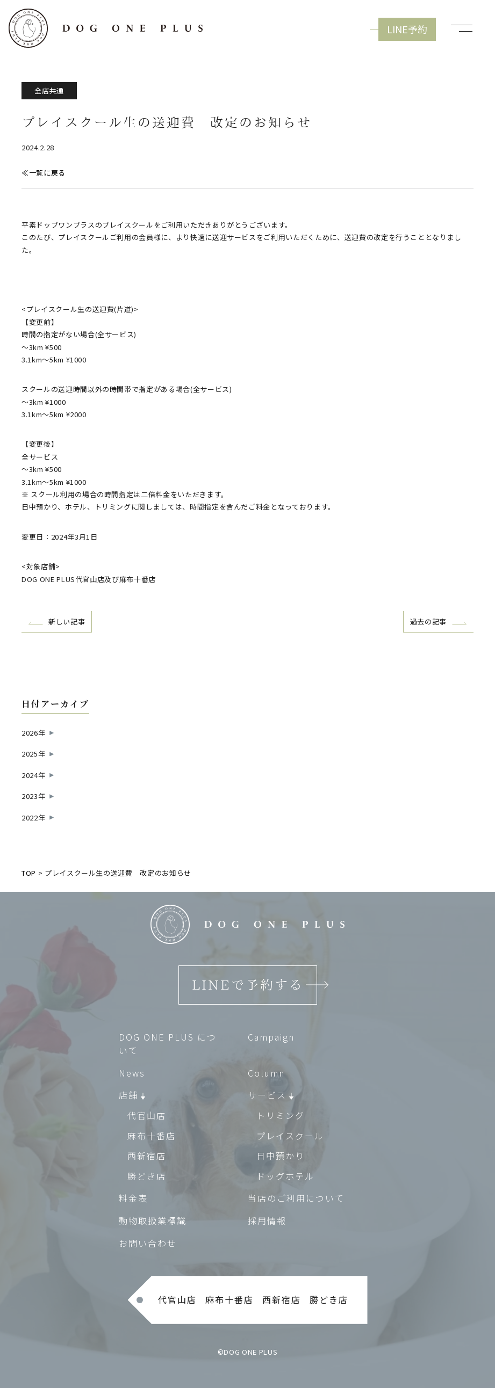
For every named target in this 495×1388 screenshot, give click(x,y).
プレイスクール (290, 1135)
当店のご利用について (296, 1198)
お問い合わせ (148, 1243)
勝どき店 (146, 1175)
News (132, 1072)
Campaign (271, 1036)
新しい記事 (66, 621)
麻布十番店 (151, 1135)
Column (266, 1072)
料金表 (133, 1198)
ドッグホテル (285, 1175)
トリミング (280, 1115)
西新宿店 (146, 1156)
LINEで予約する (248, 985)
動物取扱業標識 (152, 1220)
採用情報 (267, 1220)
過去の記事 (428, 621)
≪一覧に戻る (43, 173)
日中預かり (280, 1156)
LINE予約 (407, 29)
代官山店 (146, 1115)
